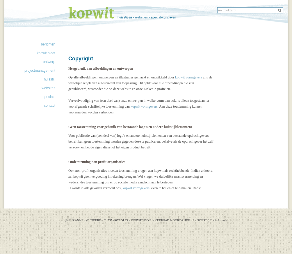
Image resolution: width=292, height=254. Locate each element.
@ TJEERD (94, 220)
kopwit (221, 220)
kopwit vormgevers (188, 77)
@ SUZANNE (74, 220)
